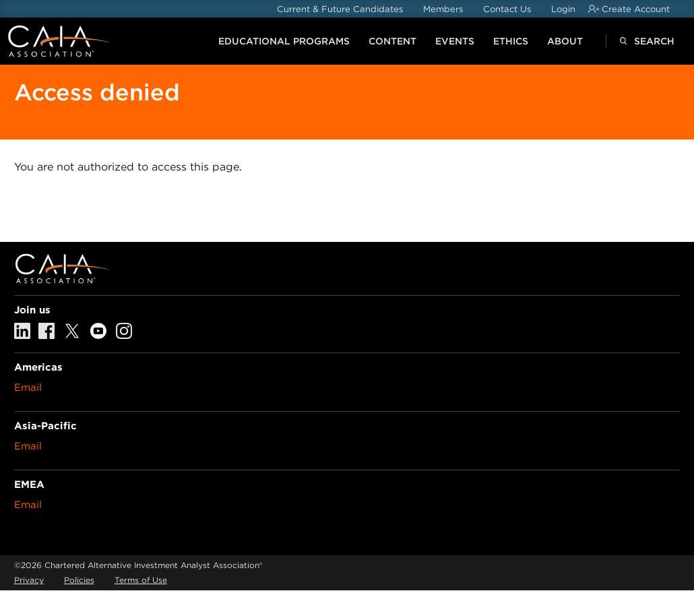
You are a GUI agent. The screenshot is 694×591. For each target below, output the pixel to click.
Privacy (29, 580)
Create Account (636, 9)
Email (28, 387)
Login (563, 9)
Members (443, 9)
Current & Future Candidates (340, 9)
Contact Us (507, 9)
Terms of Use (141, 580)
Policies (79, 580)
